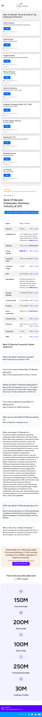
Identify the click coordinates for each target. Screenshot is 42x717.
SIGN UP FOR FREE (21, 564)
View (7, 28)
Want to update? (35, 229)
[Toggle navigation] (2, 5)
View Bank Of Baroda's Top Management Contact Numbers (22, 212)
